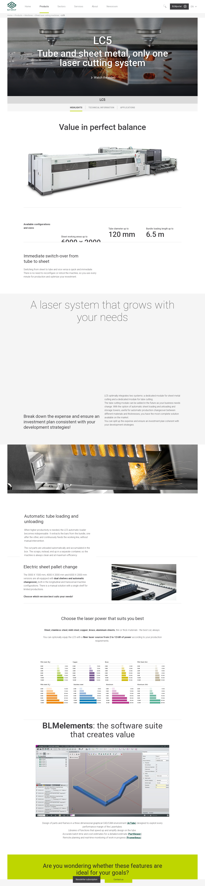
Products (19, 15)
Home (9, 15)
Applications (127, 107)
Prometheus (134, 837)
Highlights (76, 107)
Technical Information (101, 107)
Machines (29, 15)
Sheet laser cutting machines (47, 15)
